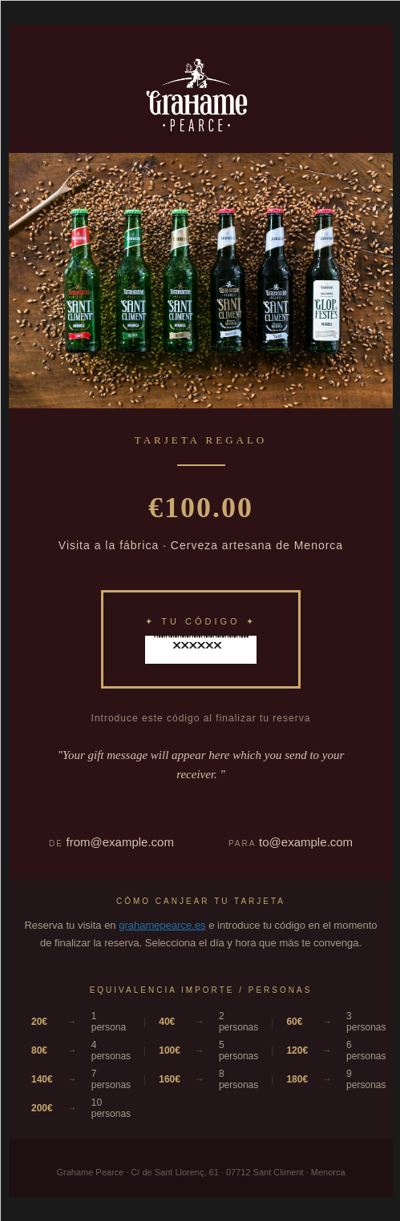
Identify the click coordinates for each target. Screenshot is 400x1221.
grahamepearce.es (162, 925)
